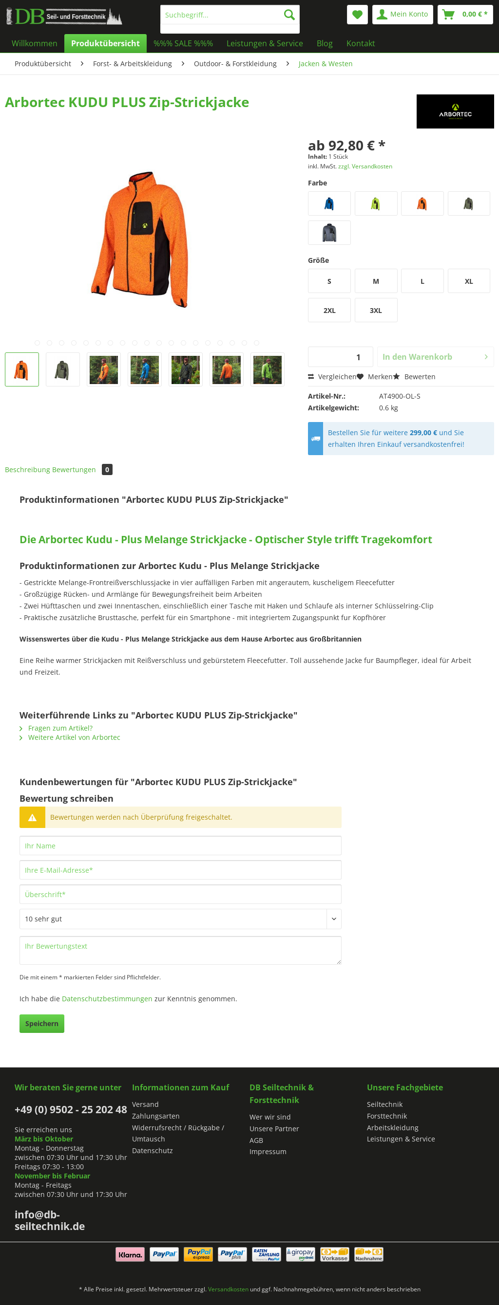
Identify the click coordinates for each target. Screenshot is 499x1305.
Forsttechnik (387, 1116)
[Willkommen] (34, 43)
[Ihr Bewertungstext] (180, 950)
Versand (145, 1104)
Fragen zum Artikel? (56, 728)
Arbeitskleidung (393, 1127)
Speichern (41, 1023)
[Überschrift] (180, 894)
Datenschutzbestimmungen (107, 998)
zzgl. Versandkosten (365, 166)
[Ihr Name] (180, 845)
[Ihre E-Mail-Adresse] (180, 870)
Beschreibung (27, 469)
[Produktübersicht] (105, 43)
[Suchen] (289, 14)
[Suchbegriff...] (230, 14)
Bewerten (414, 376)
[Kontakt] (361, 43)
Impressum (268, 1151)
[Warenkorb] (465, 14)
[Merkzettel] (357, 14)
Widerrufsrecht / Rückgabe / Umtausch (178, 1133)
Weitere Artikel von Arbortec (69, 737)
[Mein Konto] (402, 14)
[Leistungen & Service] (265, 43)
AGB (256, 1140)
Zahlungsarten (156, 1116)
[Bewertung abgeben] (180, 919)
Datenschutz (152, 1150)
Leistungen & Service (401, 1138)
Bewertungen (82, 469)
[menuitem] (230, 19)
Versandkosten (228, 1289)
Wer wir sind (270, 1116)
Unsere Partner (274, 1128)
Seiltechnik (385, 1104)
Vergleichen (332, 376)
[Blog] (325, 43)
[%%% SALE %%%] (183, 43)
